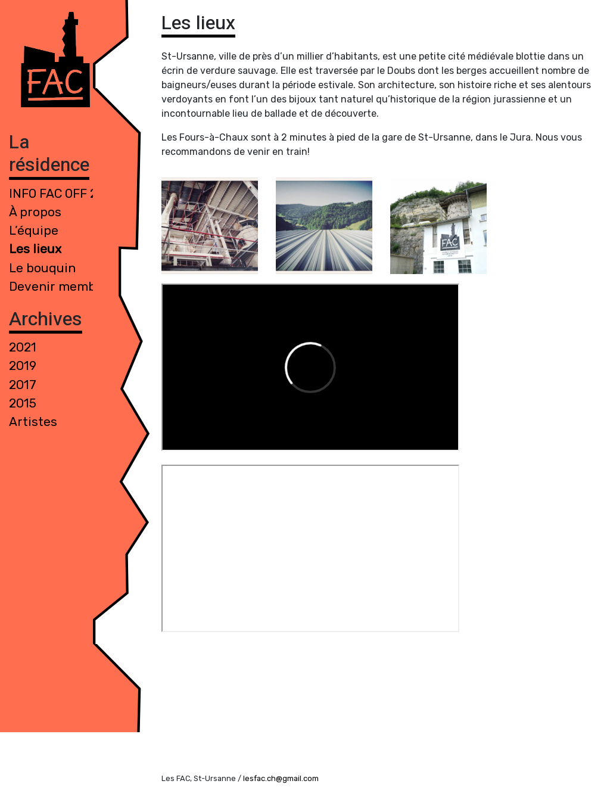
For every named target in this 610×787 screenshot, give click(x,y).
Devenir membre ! (62, 286)
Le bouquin (42, 268)
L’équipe (33, 230)
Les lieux (35, 249)
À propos (35, 212)
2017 (22, 385)
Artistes (33, 422)
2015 (22, 403)
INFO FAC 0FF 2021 (63, 193)
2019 (22, 366)
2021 (22, 347)
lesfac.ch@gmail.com (281, 778)
